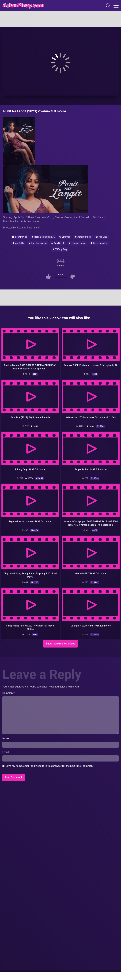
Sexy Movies (19, 237)
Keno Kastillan (99, 243)
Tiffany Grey (60, 249)
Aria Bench (57, 243)
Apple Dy (18, 243)
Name (5, 738)
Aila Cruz (101, 237)
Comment (8, 693)
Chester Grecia (77, 243)
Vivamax (64, 237)
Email (5, 752)
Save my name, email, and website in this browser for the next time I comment (50, 765)
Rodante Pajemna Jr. (43, 237)
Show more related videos (60, 643)
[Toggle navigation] (116, 6)
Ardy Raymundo (37, 243)
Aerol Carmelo (83, 237)
